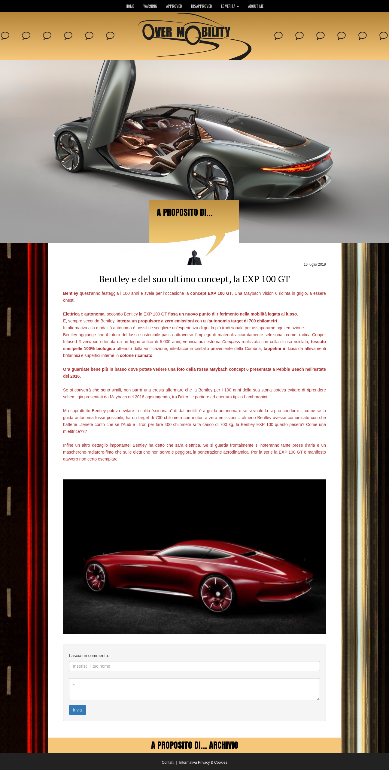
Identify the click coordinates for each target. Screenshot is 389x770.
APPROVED (174, 6)
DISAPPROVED (201, 6)
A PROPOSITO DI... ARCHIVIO (194, 745)
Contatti (168, 762)
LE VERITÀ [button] (230, 6)
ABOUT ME (255, 6)
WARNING (150, 6)
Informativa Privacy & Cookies (203, 762)
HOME (130, 6)
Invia (77, 710)
